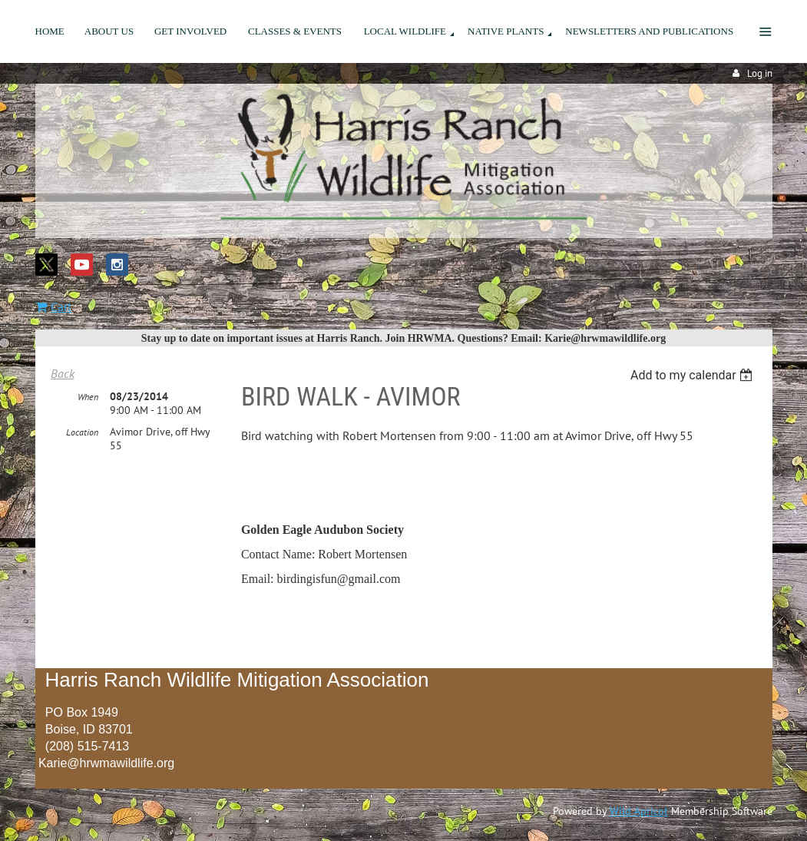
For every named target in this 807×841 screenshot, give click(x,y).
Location (82, 432)
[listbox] (693, 375)
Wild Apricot (639, 811)
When (88, 396)
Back (62, 373)
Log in (759, 73)
